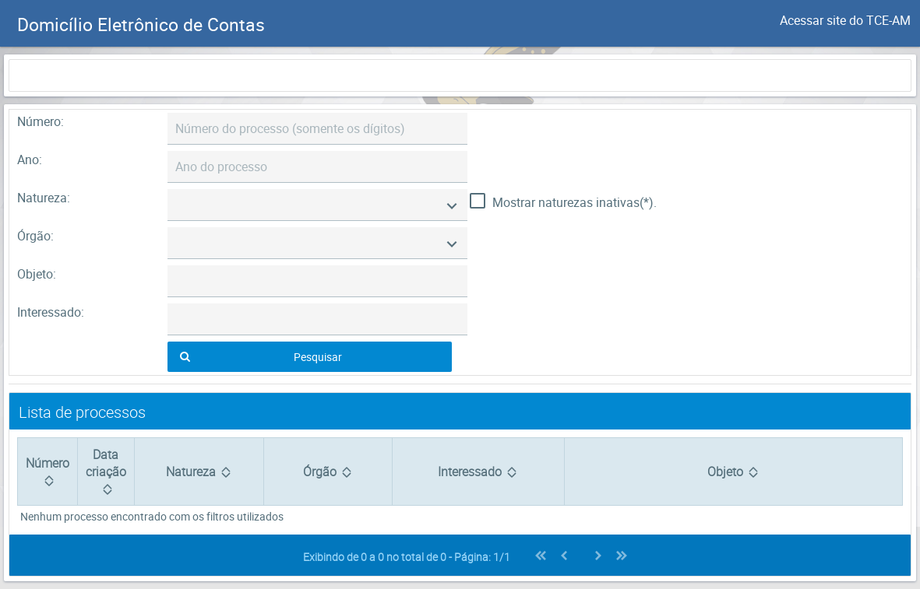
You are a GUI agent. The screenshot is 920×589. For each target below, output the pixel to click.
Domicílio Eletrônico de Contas (141, 24)
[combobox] (317, 205)
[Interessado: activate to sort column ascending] (478, 472)
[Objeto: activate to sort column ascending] (733, 472)
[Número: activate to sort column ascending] (47, 472)
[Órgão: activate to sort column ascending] (327, 472)
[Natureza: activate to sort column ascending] (198, 472)
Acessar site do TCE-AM (845, 20)
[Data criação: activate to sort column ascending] (105, 472)
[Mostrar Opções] (451, 205)
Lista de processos (82, 411)
